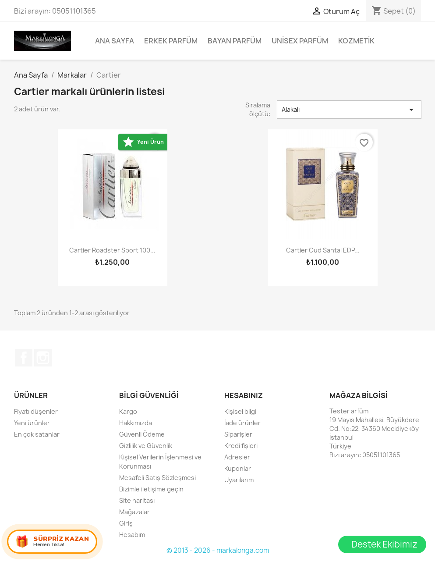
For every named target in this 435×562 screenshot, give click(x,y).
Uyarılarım (239, 480)
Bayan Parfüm (235, 41)
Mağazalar (134, 512)
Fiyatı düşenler (36, 411)
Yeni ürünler (32, 423)
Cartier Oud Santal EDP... (323, 250)
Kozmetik (356, 41)
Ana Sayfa (114, 41)
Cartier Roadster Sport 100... (112, 250)
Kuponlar (237, 468)
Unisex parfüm (300, 41)
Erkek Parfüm (171, 41)
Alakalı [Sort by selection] (349, 109)
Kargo (128, 411)
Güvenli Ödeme (142, 434)
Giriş (126, 523)
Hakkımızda (135, 423)
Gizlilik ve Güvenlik (145, 445)
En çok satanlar (37, 434)
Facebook (23, 357)
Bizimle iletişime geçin (151, 489)
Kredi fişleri (241, 445)
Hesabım (132, 534)
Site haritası (137, 500)
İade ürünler (242, 423)
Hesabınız (243, 395)
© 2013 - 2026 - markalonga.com (217, 550)
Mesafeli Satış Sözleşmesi (157, 477)
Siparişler (238, 434)
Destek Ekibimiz (384, 544)
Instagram (43, 357)
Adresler (237, 457)
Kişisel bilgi (240, 411)
